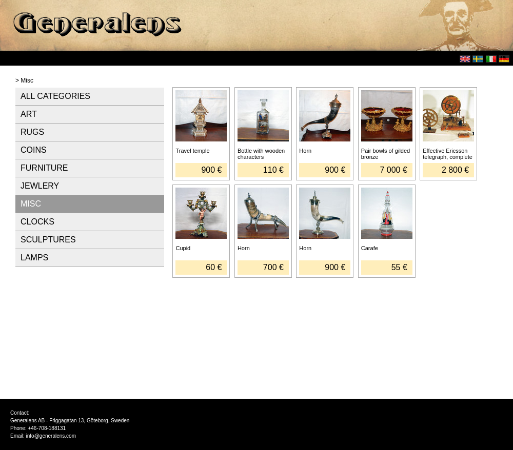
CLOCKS (37, 221)
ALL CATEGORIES (55, 96)
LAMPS (34, 257)
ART (29, 114)
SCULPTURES (48, 239)
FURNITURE (44, 167)
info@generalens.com (51, 436)
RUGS (32, 132)
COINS (34, 150)
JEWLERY (40, 185)
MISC (31, 203)
